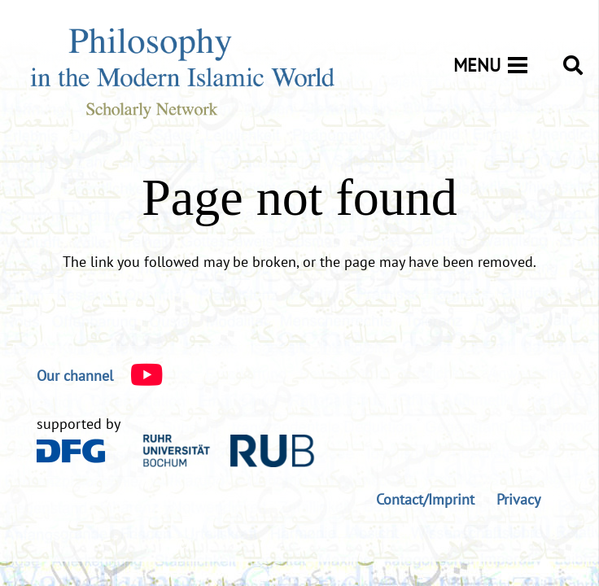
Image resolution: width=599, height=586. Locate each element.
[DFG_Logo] (71, 451)
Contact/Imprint (425, 499)
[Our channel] (75, 376)
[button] (572, 65)
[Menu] (496, 65)
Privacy (518, 499)
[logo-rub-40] (228, 451)
